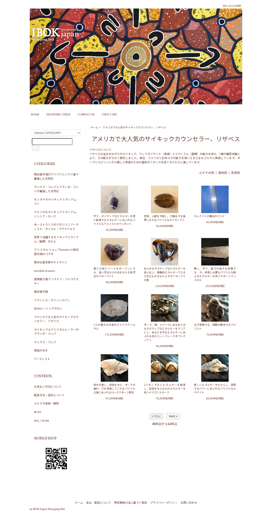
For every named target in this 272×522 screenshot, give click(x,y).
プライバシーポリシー (164, 502)
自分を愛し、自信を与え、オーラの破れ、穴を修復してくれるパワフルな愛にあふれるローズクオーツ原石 (114, 388)
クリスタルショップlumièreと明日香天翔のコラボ (56, 252)
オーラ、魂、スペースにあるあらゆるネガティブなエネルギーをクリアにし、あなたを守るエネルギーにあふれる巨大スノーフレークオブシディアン (165, 332)
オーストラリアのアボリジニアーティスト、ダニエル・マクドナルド (56, 226)
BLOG (37, 412)
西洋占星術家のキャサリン (50, 262)
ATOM (45, 421)
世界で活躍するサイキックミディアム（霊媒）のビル (56, 239)
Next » (173, 416)
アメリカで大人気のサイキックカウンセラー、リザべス (134, 127)
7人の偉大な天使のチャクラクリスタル (114, 326)
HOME (35, 115)
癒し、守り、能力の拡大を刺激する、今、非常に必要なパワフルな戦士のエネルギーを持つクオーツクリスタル (215, 274)
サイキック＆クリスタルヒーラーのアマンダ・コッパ (56, 331)
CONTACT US (86, 115)
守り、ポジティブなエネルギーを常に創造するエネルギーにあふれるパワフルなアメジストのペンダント (114, 219)
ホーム (94, 127)
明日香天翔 (41, 292)
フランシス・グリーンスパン (52, 300)
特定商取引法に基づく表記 (130, 502)
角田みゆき (41, 350)
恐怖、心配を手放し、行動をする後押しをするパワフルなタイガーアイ (165, 218)
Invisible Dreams (44, 271)
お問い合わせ (189, 502)
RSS (36, 421)
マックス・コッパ (45, 342)
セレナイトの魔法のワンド (209, 216)
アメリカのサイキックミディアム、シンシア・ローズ (56, 214)
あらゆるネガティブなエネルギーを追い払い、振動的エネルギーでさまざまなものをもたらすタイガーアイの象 (165, 274)
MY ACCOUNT (232, 6)
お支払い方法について (48, 386)
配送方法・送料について (49, 395)
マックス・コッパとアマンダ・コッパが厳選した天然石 (56, 189)
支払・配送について (98, 502)
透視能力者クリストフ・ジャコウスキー (56, 281)
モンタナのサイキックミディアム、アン (56, 201)
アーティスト (42, 359)
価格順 (222, 172)
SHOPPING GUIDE (59, 115)
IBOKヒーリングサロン (48, 308)
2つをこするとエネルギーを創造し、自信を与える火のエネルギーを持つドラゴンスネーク (165, 388)
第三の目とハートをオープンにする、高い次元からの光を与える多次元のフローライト (114, 272)
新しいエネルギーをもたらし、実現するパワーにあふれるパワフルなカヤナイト (215, 388)
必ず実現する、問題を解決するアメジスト (215, 326)
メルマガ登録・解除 (46, 403)
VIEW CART (109, 115)
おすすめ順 (206, 172)
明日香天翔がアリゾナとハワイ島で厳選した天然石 (56, 176)
